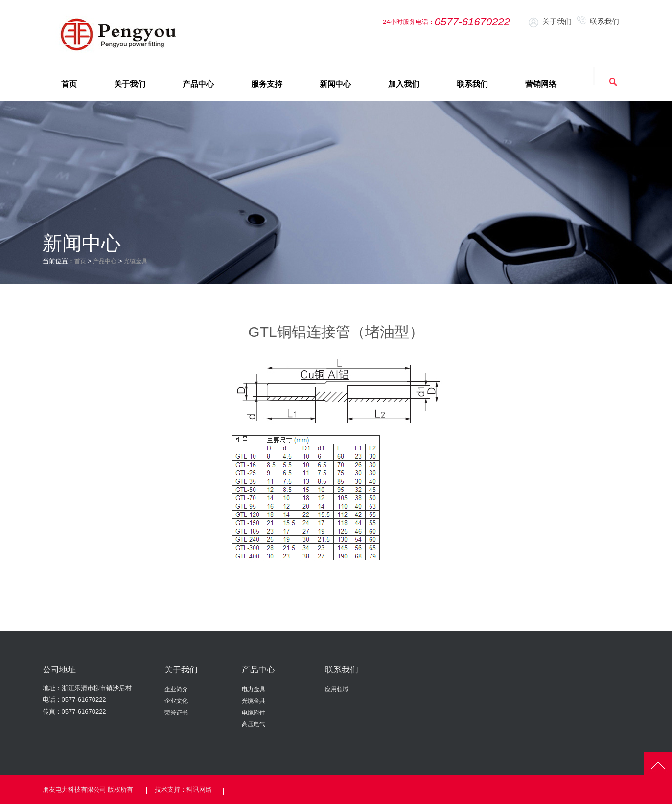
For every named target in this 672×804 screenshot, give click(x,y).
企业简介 (176, 689)
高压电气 (253, 724)
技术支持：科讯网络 (183, 788)
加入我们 (403, 84)
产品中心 (198, 84)
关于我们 (550, 22)
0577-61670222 (84, 699)
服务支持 (266, 84)
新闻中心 (335, 84)
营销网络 (540, 84)
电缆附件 (253, 712)
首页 (69, 84)
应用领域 (336, 689)
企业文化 (176, 700)
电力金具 (253, 689)
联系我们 (599, 21)
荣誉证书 (176, 712)
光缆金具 (139, 261)
